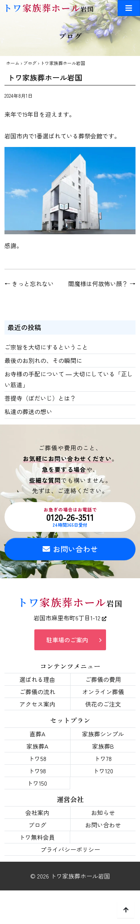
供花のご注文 (103, 703)
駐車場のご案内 (67, 639)
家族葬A (37, 746)
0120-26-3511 (70, 517)
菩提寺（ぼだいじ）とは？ (40, 398)
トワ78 (103, 758)
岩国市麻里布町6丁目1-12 (70, 617)
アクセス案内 (37, 703)
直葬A (37, 733)
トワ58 (37, 758)
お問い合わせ (70, 549)
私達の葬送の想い (28, 411)
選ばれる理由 (37, 679)
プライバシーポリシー (70, 849)
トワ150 (37, 783)
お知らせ (103, 812)
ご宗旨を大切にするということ (46, 346)
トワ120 (103, 770)
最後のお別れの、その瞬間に (43, 360)
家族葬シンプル (103, 733)
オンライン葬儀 (103, 691)
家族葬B (103, 746)
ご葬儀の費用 (103, 679)
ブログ (30, 63)
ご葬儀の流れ (37, 691)
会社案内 (37, 812)
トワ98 (37, 770)
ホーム (12, 63)
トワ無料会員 (37, 837)
